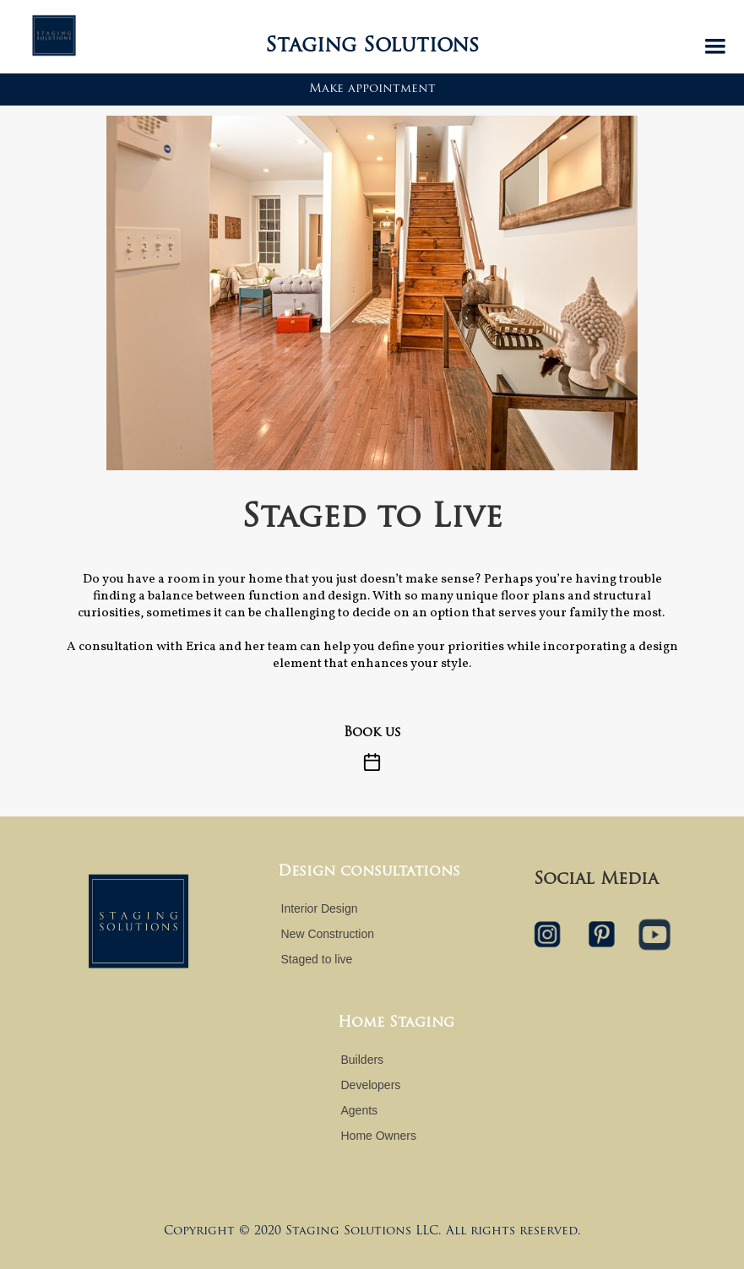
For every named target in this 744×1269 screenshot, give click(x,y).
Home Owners (378, 1135)
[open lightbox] (372, 293)
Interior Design (319, 908)
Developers (371, 1085)
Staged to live (317, 959)
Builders (362, 1059)
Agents (359, 1110)
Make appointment (372, 89)
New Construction (328, 934)
